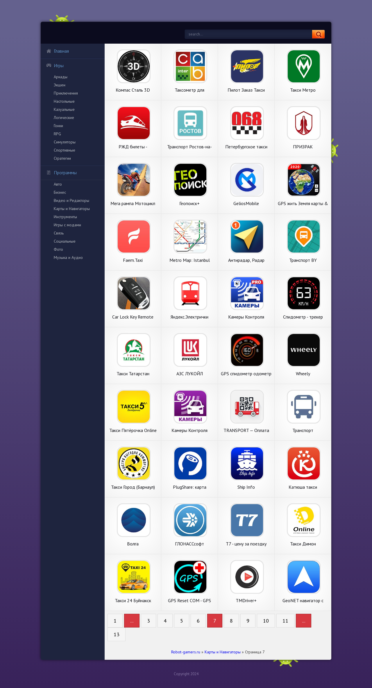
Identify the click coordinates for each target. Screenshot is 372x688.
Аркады (60, 76)
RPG (57, 133)
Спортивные (64, 150)
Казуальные (64, 109)
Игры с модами (67, 224)
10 (266, 620)
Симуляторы (65, 142)
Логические (64, 117)
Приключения (66, 93)
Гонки (58, 125)
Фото (58, 249)
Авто (58, 184)
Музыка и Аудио (68, 257)
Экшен (59, 85)
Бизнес (60, 192)
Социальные (65, 241)
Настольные (64, 101)
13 (116, 634)
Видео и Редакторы (71, 200)
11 (285, 620)
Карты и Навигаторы (72, 208)
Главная (57, 51)
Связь (59, 233)
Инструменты (65, 216)
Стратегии (62, 158)
